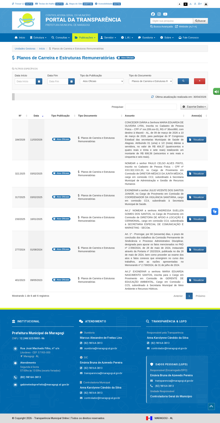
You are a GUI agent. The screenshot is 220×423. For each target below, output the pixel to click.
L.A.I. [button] (127, 37)
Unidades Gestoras (25, 48)
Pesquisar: (144, 107)
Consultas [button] (61, 37)
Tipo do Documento (140, 75)
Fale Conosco (189, 37)
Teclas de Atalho (49, 3)
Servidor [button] (108, 37)
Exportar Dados (194, 106)
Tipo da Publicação (91, 75)
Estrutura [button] (38, 37)
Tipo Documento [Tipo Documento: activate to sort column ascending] (87, 115)
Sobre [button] (167, 37)
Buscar (200, 20)
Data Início (21, 75)
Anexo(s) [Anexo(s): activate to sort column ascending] (196, 115)
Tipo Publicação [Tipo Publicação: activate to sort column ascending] (60, 115)
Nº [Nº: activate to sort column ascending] (20, 115)
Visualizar (196, 139)
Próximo (200, 295)
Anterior (178, 295)
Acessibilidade (108, 3)
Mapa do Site (79, 3)
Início (20, 37)
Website (186, 26)
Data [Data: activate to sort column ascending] (36, 115)
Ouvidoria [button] (146, 37)
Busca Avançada (161, 26)
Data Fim (52, 75)
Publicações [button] (85, 37)
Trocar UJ (22, 3)
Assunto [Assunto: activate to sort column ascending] (130, 115)
